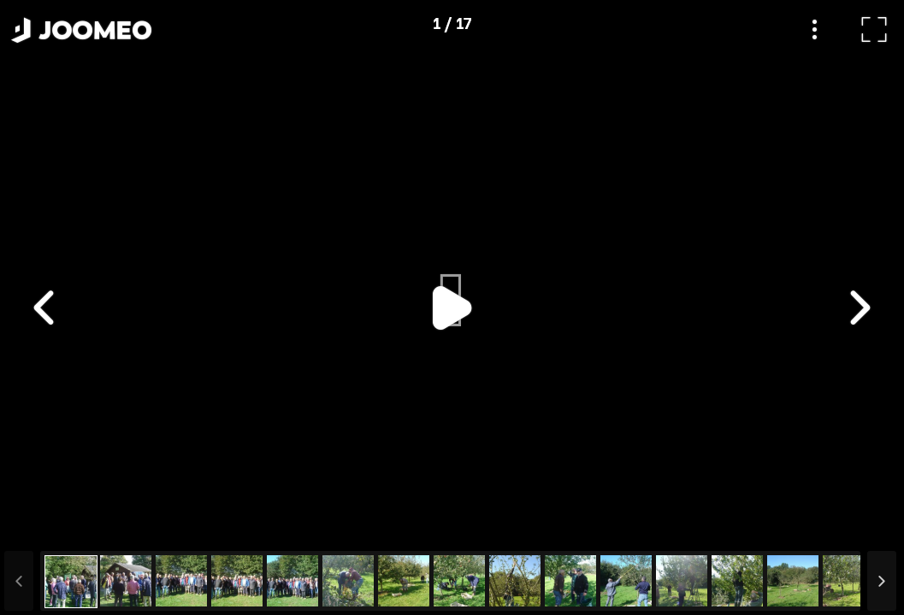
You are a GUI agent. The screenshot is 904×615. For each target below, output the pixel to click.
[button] (45, 527)
